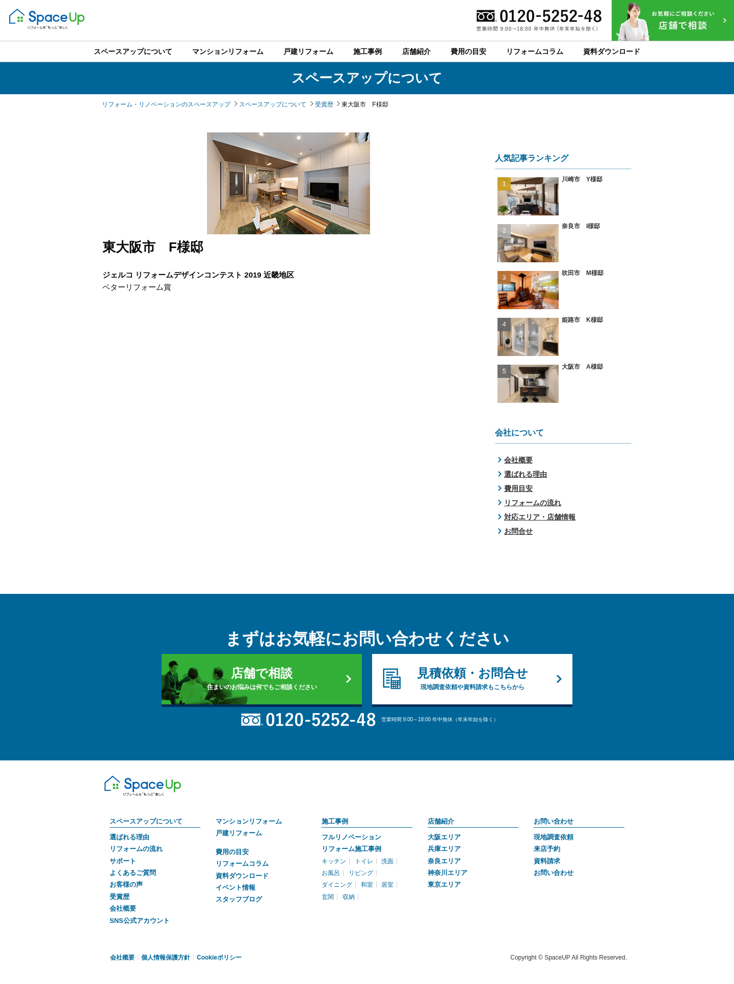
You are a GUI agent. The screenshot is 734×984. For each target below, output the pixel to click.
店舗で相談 (261, 679)
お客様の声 (126, 884)
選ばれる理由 (525, 474)
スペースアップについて (146, 821)
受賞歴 (119, 896)
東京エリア (444, 884)
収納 (349, 896)
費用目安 (518, 488)
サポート (123, 861)
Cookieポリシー (219, 957)
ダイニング (337, 884)
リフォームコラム (242, 863)
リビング (361, 873)
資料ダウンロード (242, 876)
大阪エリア (444, 837)
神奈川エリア (447, 873)
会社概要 (518, 460)
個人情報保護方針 (165, 957)
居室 (387, 884)
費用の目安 (232, 852)
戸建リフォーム (239, 833)
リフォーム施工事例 (351, 849)
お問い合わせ (553, 821)
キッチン (334, 861)
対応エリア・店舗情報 (539, 517)
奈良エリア (444, 861)
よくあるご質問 (133, 873)
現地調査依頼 (553, 837)
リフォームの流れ (532, 503)
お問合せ (518, 531)
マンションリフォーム (249, 821)
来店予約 (547, 849)
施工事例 (335, 821)
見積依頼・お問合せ (472, 679)
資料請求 (547, 861)
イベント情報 (235, 887)
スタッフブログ (239, 899)
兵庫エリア (444, 849)
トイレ (364, 861)
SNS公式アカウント (140, 920)
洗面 (387, 861)
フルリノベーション (351, 837)
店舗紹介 (441, 821)
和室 (367, 884)
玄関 (328, 896)
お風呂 (331, 873)
